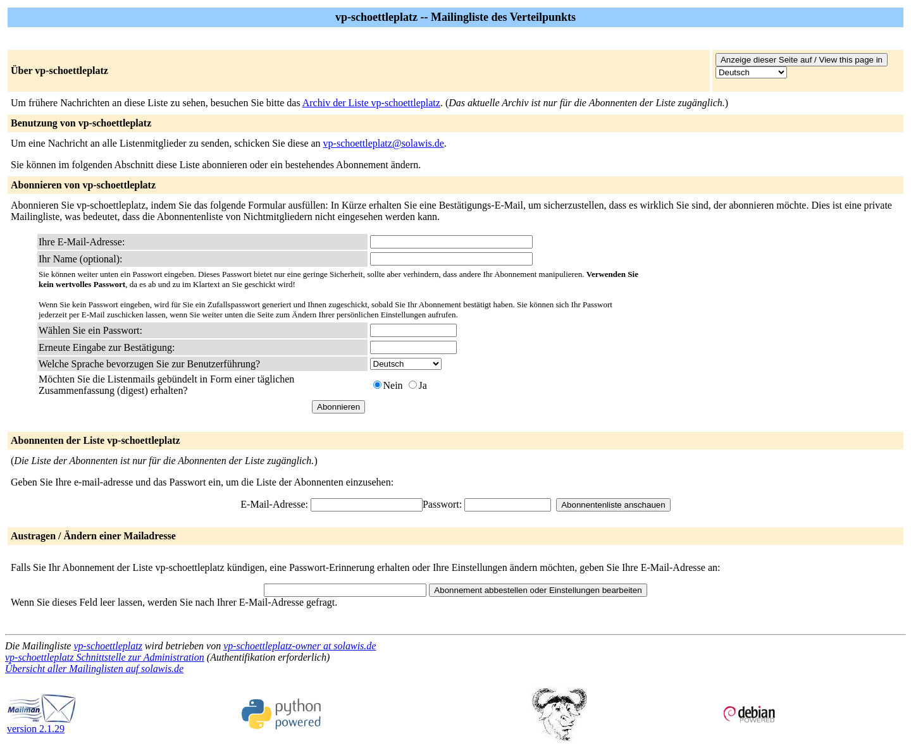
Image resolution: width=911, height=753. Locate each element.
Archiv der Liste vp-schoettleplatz (371, 102)
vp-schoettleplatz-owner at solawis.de (299, 645)
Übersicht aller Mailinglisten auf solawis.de (94, 668)
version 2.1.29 (42, 724)
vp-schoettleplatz (107, 645)
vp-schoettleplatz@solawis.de (383, 143)
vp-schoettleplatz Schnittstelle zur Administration (104, 657)
